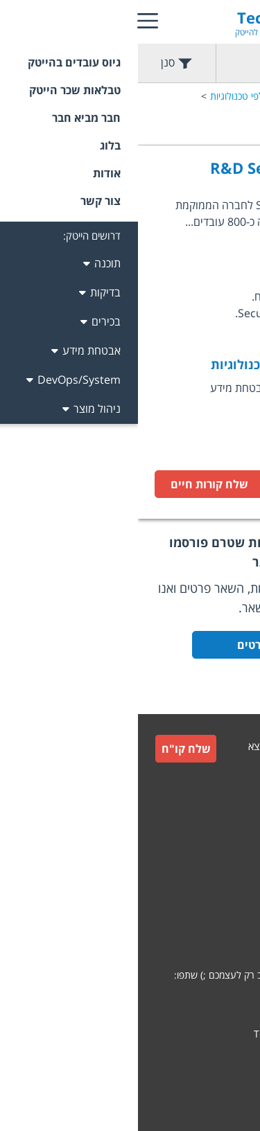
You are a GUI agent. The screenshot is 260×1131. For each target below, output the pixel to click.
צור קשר (226, 831)
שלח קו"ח (48, 748)
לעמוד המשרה (191, 484)
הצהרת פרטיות (213, 931)
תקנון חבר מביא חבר (203, 898)
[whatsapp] (231, 1001)
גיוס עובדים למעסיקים (201, 801)
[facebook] (195, 1001)
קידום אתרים (218, 1060)
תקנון (233, 864)
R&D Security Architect (159, 167)
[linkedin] (159, 1001)
